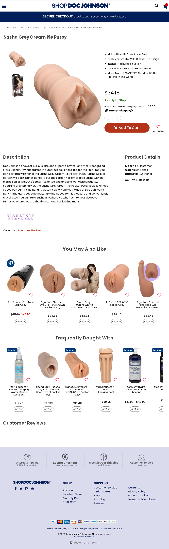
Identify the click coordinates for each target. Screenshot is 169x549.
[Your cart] (164, 6)
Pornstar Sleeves (92, 27)
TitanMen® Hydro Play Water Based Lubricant (135, 389)
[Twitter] (21, 488)
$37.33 (48, 403)
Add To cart (127, 127)
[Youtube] (32, 488)
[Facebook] (15, 488)
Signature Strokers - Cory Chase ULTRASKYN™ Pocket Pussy (77, 390)
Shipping (99, 499)
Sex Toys (26, 27)
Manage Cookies (138, 495)
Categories (10, 27)
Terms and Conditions (142, 499)
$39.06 (106, 402)
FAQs (97, 495)
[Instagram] (27, 488)
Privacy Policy (136, 491)
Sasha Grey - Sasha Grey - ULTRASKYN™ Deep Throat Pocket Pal (48, 390)
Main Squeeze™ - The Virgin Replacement (106, 389)
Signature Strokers (29, 230)
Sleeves (74, 27)
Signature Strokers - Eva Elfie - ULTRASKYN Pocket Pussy (52, 305)
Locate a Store (72, 494)
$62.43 (148, 316)
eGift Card (69, 502)
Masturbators (58, 27)
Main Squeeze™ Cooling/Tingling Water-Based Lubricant (19, 390)
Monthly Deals (72, 498)
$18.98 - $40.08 (135, 402)
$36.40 (116, 314)
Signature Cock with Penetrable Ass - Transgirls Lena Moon (148, 305)
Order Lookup (103, 491)
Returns (99, 503)
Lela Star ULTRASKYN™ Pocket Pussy (116, 303)
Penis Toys (41, 27)
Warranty (134, 487)
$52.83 (84, 316)
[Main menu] (4, 7)
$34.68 (52, 316)
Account (68, 490)
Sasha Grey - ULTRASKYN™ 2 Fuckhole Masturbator (84, 305)
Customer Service (105, 487)
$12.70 (19, 403)
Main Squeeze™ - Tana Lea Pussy (20, 303)
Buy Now (20, 321)
